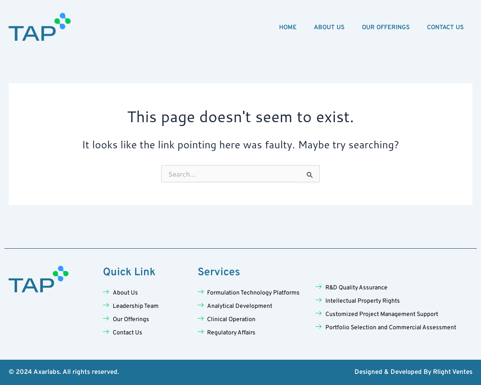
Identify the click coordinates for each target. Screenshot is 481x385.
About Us (329, 28)
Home (288, 28)
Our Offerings (386, 28)
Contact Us (445, 28)
